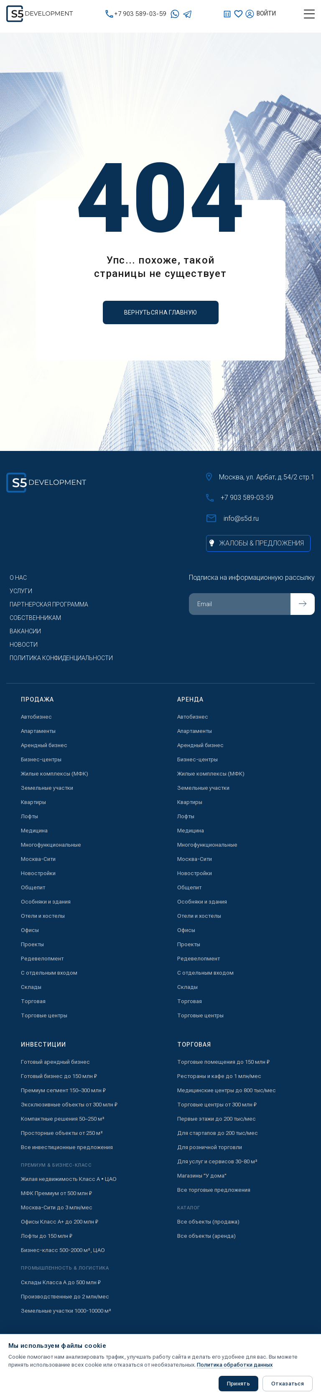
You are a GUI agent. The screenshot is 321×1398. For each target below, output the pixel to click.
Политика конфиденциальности (61, 658)
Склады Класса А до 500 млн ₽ (61, 1282)
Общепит (33, 887)
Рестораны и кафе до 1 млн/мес (219, 1076)
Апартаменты (38, 731)
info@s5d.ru (232, 518)
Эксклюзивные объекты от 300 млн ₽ (69, 1104)
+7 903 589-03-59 (135, 14)
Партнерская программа (49, 604)
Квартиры (33, 802)
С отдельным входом (49, 973)
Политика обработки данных (235, 1365)
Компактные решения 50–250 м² (62, 1119)
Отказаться (287, 1383)
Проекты (32, 944)
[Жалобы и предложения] (258, 543)
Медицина (34, 830)
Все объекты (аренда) (206, 1236)
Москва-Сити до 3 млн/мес (56, 1207)
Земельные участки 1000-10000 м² (66, 1311)
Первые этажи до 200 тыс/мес (216, 1119)
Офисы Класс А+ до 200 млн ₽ (59, 1222)
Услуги (21, 591)
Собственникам (35, 618)
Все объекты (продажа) (208, 1222)
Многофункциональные (51, 845)
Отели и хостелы (43, 916)
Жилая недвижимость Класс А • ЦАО (69, 1179)
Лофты (29, 816)
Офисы (30, 930)
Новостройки (38, 873)
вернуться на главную (160, 312)
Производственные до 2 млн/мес (65, 1296)
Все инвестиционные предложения (67, 1147)
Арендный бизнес (44, 745)
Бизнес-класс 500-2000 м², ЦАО (63, 1250)
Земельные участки (47, 788)
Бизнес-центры (41, 759)
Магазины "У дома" (202, 1176)
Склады (31, 987)
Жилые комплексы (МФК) (54, 774)
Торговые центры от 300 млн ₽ (217, 1104)
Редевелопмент (42, 958)
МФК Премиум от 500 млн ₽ (56, 1193)
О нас (18, 577)
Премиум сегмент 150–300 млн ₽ (63, 1090)
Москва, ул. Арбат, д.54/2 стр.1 (260, 477)
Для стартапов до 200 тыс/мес (217, 1133)
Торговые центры (44, 1015)
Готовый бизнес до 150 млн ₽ (59, 1076)
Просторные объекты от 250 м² (62, 1133)
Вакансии (25, 631)
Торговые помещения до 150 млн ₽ (223, 1062)
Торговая (33, 1001)
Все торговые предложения (213, 1190)
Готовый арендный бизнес (55, 1062)
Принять (238, 1383)
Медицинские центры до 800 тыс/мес (226, 1090)
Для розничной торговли (209, 1147)
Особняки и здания (46, 902)
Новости (24, 644)
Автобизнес (36, 717)
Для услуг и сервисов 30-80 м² (217, 1161)
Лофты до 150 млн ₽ (46, 1236)
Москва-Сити (38, 859)
